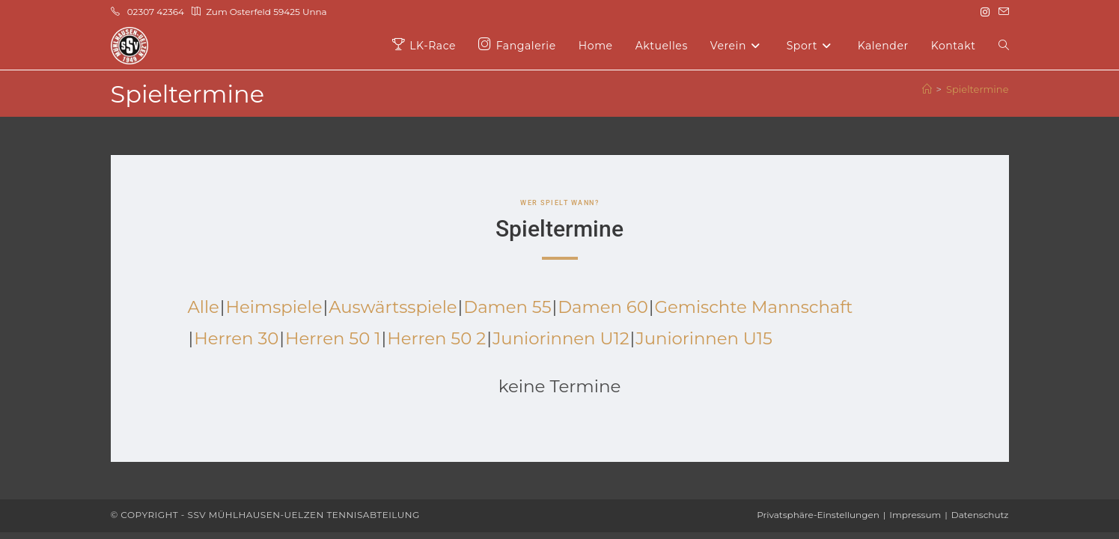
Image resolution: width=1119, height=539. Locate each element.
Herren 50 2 (439, 338)
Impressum (915, 514)
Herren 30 (236, 338)
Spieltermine (977, 89)
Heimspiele (274, 306)
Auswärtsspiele (395, 306)
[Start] (927, 89)
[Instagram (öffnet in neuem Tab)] (985, 11)
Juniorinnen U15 (709, 338)
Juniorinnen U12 (565, 338)
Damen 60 (607, 306)
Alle (204, 306)
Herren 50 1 (334, 338)
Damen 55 (510, 306)
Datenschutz (980, 514)
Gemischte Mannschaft (759, 306)
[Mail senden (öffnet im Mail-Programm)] (1001, 11)
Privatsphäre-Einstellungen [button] (818, 514)
